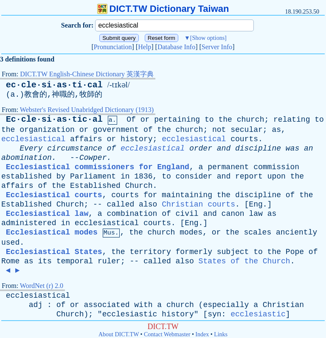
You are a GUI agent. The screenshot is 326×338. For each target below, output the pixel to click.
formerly (194, 252)
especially (226, 305)
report (249, 176)
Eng (255, 204)
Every (31, 148)
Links (221, 334)
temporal (74, 261)
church (250, 119)
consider (194, 176)
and (223, 148)
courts (244, 139)
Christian (283, 305)
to (209, 119)
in (125, 176)
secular (246, 130)
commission (276, 167)
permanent (228, 167)
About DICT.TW (118, 334)
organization (47, 130)
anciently (296, 232)
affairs (86, 139)
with (143, 305)
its (44, 261)
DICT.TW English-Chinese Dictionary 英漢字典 (87, 74)
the (225, 119)
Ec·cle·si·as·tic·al (54, 119)
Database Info (176, 46)
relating (291, 119)
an (308, 148)
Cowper (93, 158)
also (148, 204)
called (120, 204)
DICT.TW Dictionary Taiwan (163, 8)
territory (150, 252)
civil (187, 214)
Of (131, 119)
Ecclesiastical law (47, 214)
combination (132, 214)
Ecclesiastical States (54, 252)
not (219, 130)
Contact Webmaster (167, 334)
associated (106, 305)
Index (202, 334)
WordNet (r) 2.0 (41, 285)
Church (139, 186)
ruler (109, 261)
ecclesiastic (129, 314)
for (150, 195)
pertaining (177, 119)
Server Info (217, 46)
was (292, 148)
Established (95, 186)
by (61, 176)
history (137, 139)
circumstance (74, 148)
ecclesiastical (33, 139)
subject (233, 252)
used (10, 242)
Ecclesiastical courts (54, 195)
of (148, 130)
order (200, 148)
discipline (258, 148)
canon (233, 214)
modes (191, 232)
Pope (295, 252)
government (116, 130)
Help (144, 46)
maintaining (187, 195)
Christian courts (198, 204)
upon (276, 176)
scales (257, 232)
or (145, 119)
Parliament (93, 176)
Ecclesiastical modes (52, 232)
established (26, 176)
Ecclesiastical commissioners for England (97, 167)
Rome (10, 261)
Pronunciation (113, 46)
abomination (26, 158)
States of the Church (244, 261)
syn (214, 314)
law (255, 214)
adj (35, 305)
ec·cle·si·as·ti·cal (54, 85)
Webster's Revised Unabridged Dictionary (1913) (87, 109)
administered (28, 223)
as (276, 130)
